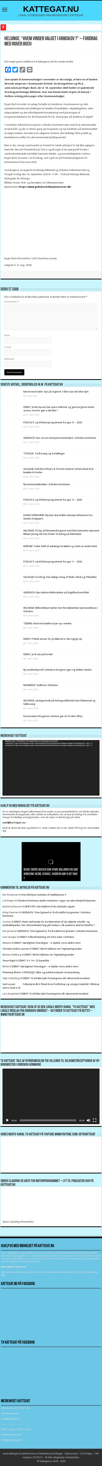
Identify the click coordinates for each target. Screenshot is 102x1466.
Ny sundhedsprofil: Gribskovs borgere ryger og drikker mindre (57, 669)
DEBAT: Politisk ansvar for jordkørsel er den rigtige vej (52, 638)
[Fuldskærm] (94, 1120)
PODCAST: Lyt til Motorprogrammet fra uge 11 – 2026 (52, 561)
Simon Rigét (8, 960)
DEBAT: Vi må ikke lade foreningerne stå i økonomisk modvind (56, 978)
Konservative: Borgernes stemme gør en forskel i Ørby (53, 716)
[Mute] (88, 1120)
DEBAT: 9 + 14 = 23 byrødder (33, 960)
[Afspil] (7, 1120)
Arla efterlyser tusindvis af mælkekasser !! (43, 894)
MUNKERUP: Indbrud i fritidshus (40, 685)
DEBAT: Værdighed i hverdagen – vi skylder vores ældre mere (47, 942)
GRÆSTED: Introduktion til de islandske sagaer (49, 906)
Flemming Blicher (11, 972)
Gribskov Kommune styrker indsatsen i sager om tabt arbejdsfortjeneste (56, 900)
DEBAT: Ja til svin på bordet (38, 654)
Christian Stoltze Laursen (15, 948)
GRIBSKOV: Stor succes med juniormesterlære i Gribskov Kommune (59, 437)
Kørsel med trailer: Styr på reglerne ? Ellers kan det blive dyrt (56, 391)
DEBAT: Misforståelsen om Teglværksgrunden (57, 948)
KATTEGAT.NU (51, 9)
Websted (9, 358)
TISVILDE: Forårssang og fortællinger (44, 453)
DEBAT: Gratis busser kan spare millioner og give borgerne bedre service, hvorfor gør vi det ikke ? (51, 874)
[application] (51, 768)
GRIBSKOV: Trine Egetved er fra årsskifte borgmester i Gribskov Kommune (57, 931)
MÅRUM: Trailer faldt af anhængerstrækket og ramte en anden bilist (60, 546)
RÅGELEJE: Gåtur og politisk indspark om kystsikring (52, 972)
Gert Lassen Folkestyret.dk (20, 984)
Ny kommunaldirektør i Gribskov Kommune (46, 484)
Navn (7, 335)
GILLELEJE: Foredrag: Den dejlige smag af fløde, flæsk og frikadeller (60, 577)
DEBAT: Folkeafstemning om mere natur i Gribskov (47, 937)
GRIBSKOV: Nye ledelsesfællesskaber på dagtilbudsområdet (56, 592)
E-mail (7, 347)
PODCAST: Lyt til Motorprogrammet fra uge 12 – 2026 (52, 499)
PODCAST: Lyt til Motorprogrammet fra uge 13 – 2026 (52, 422)
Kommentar (11, 301)
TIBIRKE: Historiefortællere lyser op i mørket (47, 623)
